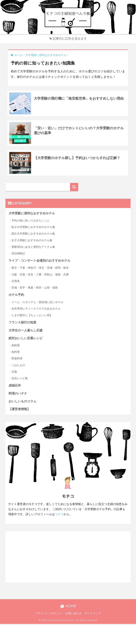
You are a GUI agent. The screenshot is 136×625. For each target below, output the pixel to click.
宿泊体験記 (18, 254)
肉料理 (15, 346)
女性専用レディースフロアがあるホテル (36, 309)
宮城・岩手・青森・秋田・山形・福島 (34, 288)
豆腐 (14, 372)
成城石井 (15, 386)
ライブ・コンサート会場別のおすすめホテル (39, 261)
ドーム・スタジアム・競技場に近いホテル (37, 303)
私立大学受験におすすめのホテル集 (33, 227)
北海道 (15, 281)
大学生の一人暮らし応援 (26, 331)
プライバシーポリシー (48, 614)
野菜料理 (16, 359)
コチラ (59, 515)
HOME (68, 607)
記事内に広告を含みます (68, 38)
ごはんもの (18, 366)
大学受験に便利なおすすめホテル (32, 214)
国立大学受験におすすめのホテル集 (33, 234)
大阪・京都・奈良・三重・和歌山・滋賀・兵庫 (40, 275)
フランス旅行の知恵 (22, 323)
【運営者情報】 (19, 410)
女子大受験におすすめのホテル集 (31, 241)
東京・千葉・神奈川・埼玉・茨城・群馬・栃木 (40, 268)
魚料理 (15, 352)
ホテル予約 (16, 296)
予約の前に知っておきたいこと (30, 221)
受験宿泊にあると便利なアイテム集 (33, 247)
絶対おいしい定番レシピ (26, 339)
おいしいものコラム (22, 402)
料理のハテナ (18, 394)
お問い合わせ (73, 614)
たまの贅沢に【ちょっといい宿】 (31, 316)
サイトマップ (93, 614)
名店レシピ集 (19, 379)
